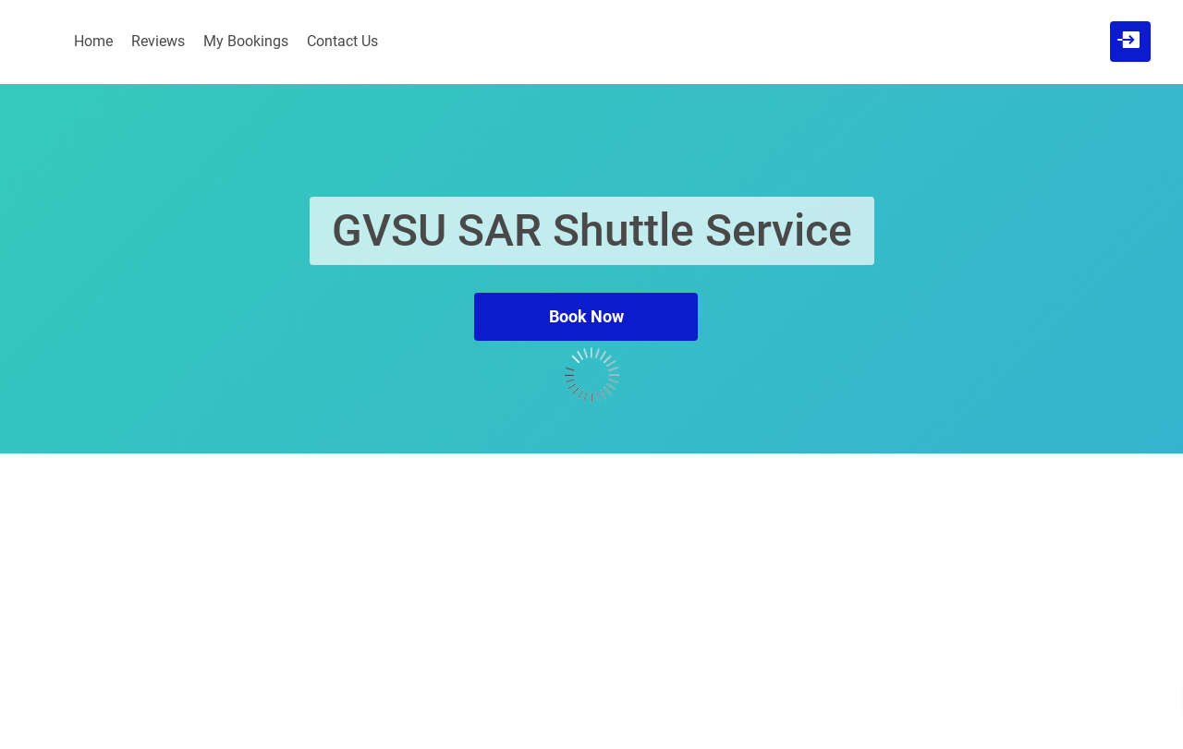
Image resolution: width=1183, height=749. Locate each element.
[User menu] (1128, 39)
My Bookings (245, 41)
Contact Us (342, 41)
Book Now (586, 316)
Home (93, 41)
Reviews (158, 41)
